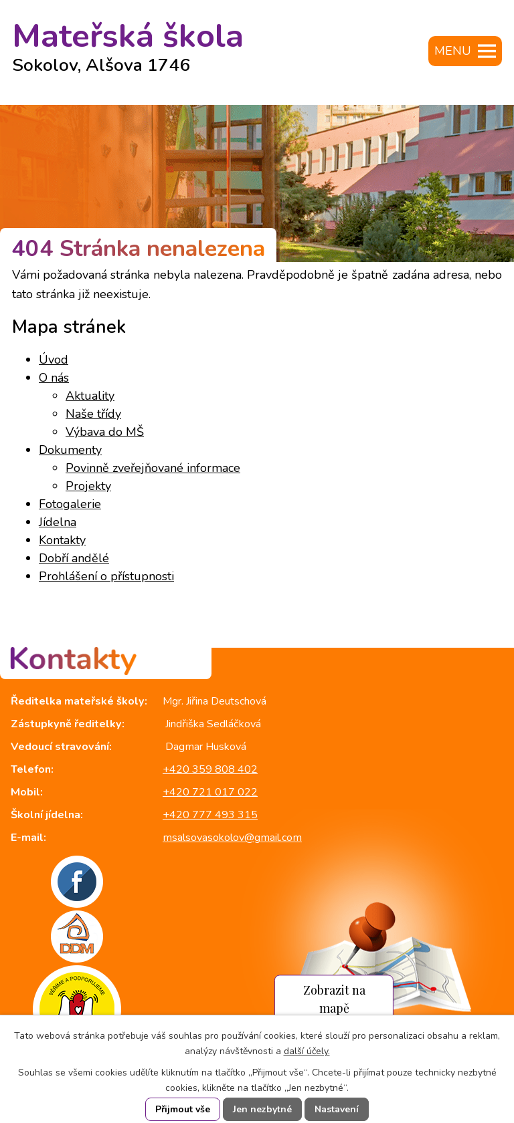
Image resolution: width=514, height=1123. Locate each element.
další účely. (307, 1051)
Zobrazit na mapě (334, 998)
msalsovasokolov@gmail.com (232, 837)
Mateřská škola (128, 42)
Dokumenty (70, 450)
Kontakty (62, 540)
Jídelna (57, 522)
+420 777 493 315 (210, 814)
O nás (54, 378)
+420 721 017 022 (210, 792)
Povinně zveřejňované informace (153, 468)
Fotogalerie (70, 504)
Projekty (88, 486)
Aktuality (90, 396)
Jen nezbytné (262, 1109)
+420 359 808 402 (210, 769)
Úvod (53, 360)
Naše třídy (93, 414)
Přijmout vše (182, 1109)
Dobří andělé (74, 558)
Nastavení (337, 1109)
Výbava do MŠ (105, 432)
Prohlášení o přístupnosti (106, 576)
